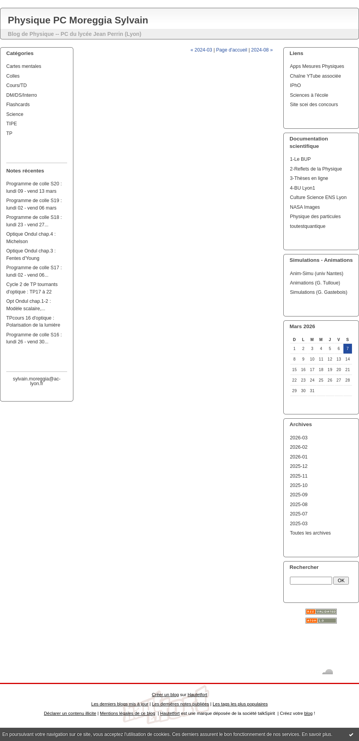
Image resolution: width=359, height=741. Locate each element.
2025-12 (298, 466)
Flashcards (18, 104)
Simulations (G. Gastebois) (318, 292)
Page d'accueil (231, 50)
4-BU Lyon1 (302, 188)
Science (14, 114)
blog (308, 713)
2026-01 (298, 457)
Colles (13, 76)
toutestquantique (307, 226)
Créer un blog (165, 694)
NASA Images (305, 207)
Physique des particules (315, 216)
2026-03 (298, 438)
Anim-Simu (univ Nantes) (316, 273)
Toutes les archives (310, 533)
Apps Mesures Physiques (317, 66)
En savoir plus (316, 734)
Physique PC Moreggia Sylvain (78, 20)
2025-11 (298, 476)
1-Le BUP (300, 159)
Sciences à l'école (309, 95)
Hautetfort (197, 694)
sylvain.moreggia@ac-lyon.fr (36, 381)
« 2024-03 (201, 50)
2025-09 (298, 495)
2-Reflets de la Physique (316, 169)
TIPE (11, 123)
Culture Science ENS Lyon (318, 197)
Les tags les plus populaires (240, 704)
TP (9, 133)
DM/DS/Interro (21, 95)
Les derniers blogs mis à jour (119, 704)
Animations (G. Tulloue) (315, 283)
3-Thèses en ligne (309, 178)
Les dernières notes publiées (180, 704)
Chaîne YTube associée (315, 76)
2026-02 (298, 447)
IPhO (295, 85)
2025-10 (298, 485)
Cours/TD (16, 85)
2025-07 (298, 514)
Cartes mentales (23, 66)
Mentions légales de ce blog (127, 713)
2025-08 (298, 504)
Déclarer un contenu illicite (70, 713)
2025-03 (298, 523)
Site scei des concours (314, 104)
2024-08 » (262, 50)
